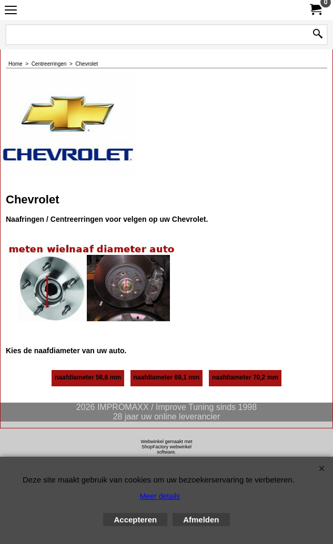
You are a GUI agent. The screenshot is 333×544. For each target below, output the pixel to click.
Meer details (160, 496)
